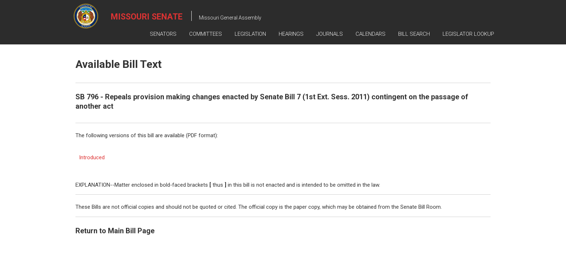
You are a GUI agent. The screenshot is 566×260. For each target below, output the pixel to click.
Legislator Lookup (468, 34)
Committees (205, 34)
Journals (329, 34)
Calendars (371, 34)
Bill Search (414, 34)
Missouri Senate (147, 17)
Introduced (92, 157)
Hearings (291, 34)
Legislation (250, 34)
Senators (163, 34)
